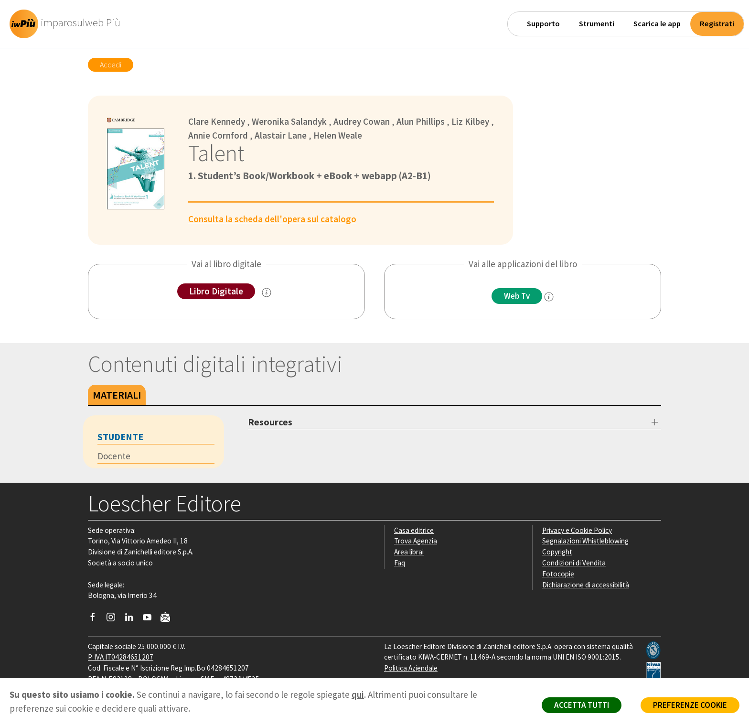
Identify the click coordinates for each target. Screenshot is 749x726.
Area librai (409, 551)
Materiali (117, 394)
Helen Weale (337, 135)
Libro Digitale (216, 291)
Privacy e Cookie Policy (577, 530)
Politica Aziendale (411, 667)
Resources (270, 422)
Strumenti (596, 24)
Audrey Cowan (361, 121)
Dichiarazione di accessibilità (585, 584)
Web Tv (517, 296)
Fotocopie (558, 573)
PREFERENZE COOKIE (690, 705)
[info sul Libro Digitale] (266, 292)
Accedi (110, 64)
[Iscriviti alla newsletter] (168, 618)
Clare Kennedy (216, 121)
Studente (120, 437)
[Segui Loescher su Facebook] (96, 619)
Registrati (717, 24)
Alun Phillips (420, 121)
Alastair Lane (281, 135)
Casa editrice (414, 530)
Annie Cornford (218, 135)
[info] (549, 297)
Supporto (543, 24)
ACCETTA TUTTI (581, 705)
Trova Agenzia (415, 540)
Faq (399, 562)
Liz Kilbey (470, 121)
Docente (113, 456)
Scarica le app (657, 24)
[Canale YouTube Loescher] (150, 619)
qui (358, 694)
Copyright (557, 551)
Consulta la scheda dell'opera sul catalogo (272, 219)
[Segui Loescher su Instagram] (114, 619)
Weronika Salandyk (289, 121)
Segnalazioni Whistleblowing (585, 540)
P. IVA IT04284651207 (120, 656)
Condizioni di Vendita (574, 562)
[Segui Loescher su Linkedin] (132, 619)
